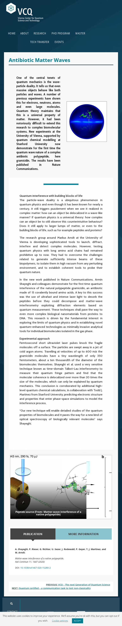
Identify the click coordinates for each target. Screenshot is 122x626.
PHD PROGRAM (61, 33)
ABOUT (24, 33)
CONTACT (12, 611)
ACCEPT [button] (77, 620)
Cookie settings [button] (60, 620)
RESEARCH (40, 33)
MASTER (80, 33)
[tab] (32, 534)
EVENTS (59, 42)
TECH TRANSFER (39, 42)
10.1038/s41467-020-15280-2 (35, 567)
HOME (12, 33)
